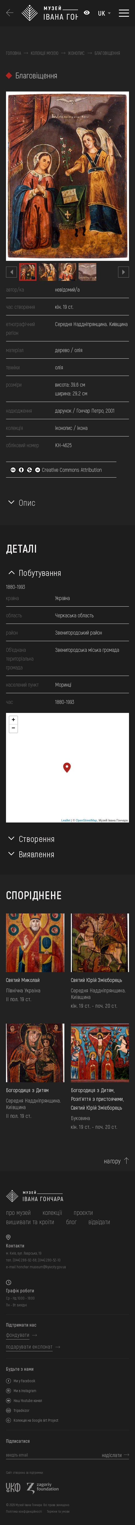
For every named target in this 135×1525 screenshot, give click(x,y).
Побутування (40, 572)
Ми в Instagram (25, 1390)
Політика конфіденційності (24, 1511)
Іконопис (76, 53)
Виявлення (37, 854)
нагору (112, 1161)
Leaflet (65, 820)
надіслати (112, 1455)
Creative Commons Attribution (56, 469)
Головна (13, 53)
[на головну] (67, 1196)
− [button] (13, 728)
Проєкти (83, 1212)
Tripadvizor (21, 1410)
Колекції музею (44, 53)
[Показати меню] (124, 13)
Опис (27, 502)
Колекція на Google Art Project (36, 1420)
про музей (18, 1212)
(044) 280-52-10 (49, 1260)
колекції (52, 1212)
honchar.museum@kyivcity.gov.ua (41, 1266)
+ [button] (13, 720)
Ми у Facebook (24, 1380)
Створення (37, 838)
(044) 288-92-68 (25, 1260)
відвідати (99, 1222)
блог (71, 1222)
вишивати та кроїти (30, 1222)
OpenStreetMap (86, 820)
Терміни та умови (58, 1511)
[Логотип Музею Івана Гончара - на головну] (50, 13)
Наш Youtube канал (28, 1400)
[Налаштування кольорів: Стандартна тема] (86, 13)
